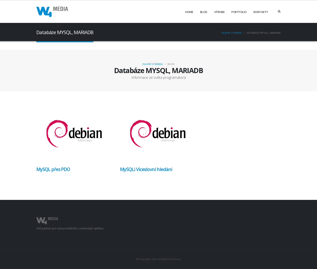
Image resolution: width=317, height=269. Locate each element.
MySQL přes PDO (53, 169)
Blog (203, 12)
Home (189, 12)
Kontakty (260, 12)
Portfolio (239, 12)
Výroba (219, 12)
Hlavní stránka (231, 32)
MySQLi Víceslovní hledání (146, 169)
